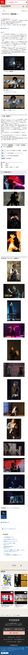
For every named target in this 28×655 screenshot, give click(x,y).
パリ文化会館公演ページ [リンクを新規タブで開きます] (7, 537)
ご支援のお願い (14, 633)
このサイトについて (11, 637)
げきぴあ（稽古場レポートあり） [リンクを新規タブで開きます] (9, 539)
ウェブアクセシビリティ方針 (11, 641)
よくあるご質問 (19, 629)
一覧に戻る (16, 565)
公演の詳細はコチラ (5, 28)
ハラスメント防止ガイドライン (19, 639)
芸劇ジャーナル (8, 615)
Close (26, 2)
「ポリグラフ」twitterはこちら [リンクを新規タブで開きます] (8, 528)
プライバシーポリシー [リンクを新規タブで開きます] (7, 639)
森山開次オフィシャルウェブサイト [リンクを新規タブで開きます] (9, 541)
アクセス (20, 623)
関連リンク (20, 641)
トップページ (3, 615)
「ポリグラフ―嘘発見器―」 (16, 615)
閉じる (26, 647)
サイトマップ (18, 637)
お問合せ (8, 629)
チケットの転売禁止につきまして (12, 2)
